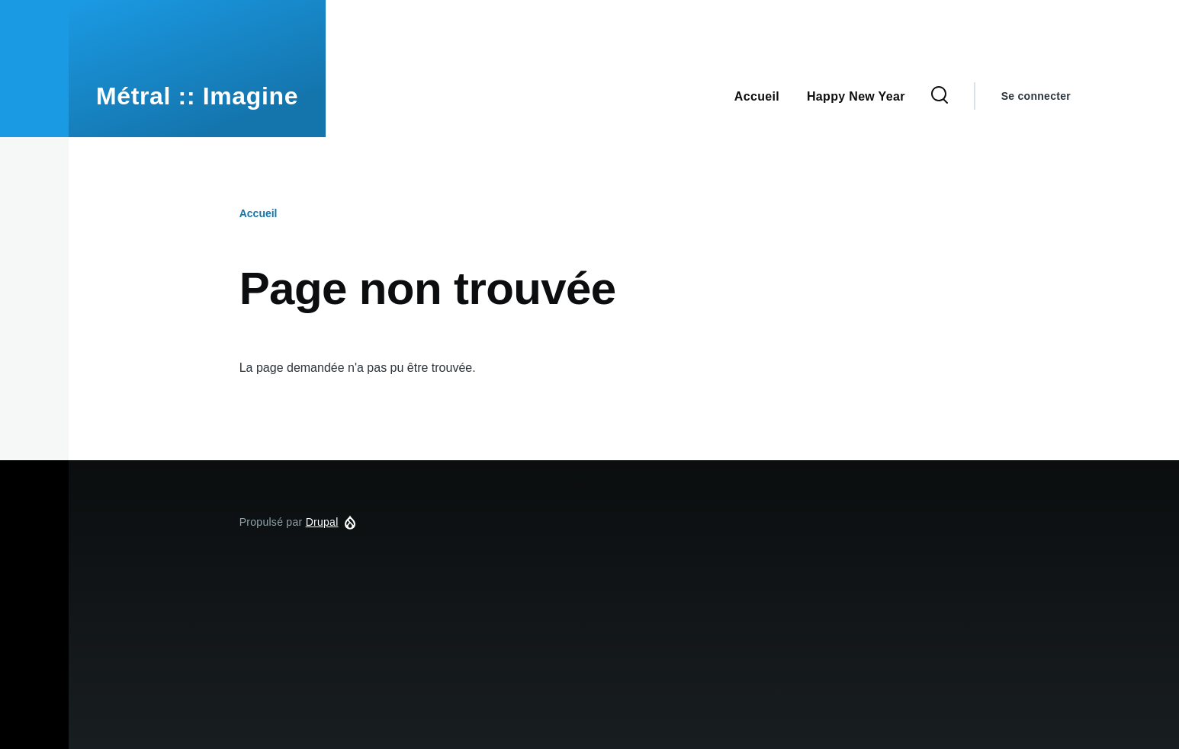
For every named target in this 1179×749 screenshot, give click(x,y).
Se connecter (1036, 96)
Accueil (258, 213)
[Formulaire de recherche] (939, 96)
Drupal (322, 522)
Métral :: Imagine (197, 96)
